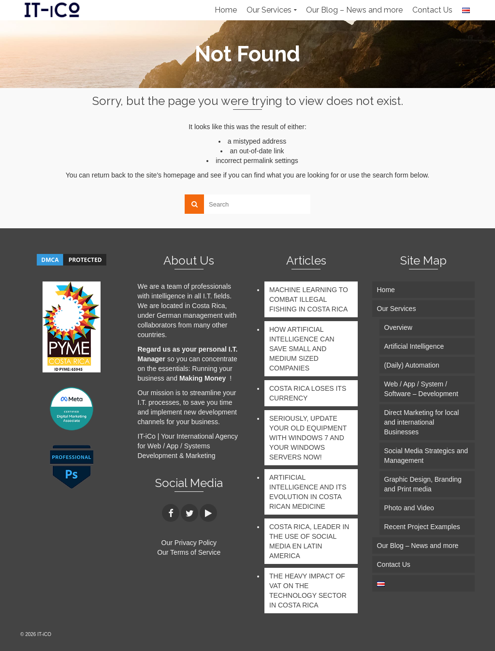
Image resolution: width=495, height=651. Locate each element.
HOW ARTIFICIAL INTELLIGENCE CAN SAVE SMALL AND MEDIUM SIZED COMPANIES (302, 349)
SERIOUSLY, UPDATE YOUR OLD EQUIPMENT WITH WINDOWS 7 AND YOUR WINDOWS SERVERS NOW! (308, 437)
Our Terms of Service (188, 552)
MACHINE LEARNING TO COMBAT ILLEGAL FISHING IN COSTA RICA (308, 299)
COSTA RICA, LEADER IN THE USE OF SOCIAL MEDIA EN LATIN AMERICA (309, 541)
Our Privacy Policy (189, 543)
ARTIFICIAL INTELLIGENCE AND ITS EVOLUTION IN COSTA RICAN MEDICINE (307, 491)
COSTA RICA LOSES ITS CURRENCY (307, 393)
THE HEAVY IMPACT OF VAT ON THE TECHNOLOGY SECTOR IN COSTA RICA (308, 590)
